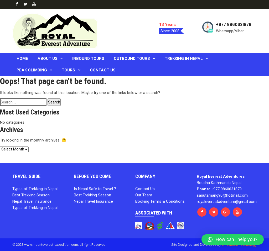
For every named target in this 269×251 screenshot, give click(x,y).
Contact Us (103, 70)
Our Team (143, 195)
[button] (232, 239)
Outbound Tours (132, 58)
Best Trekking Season (31, 195)
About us (48, 58)
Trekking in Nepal (184, 58)
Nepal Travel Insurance (31, 201)
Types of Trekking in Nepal (35, 188)
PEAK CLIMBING (32, 70)
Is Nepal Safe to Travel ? (95, 188)
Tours (68, 70)
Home (22, 58)
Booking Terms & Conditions (160, 201)
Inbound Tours (88, 58)
